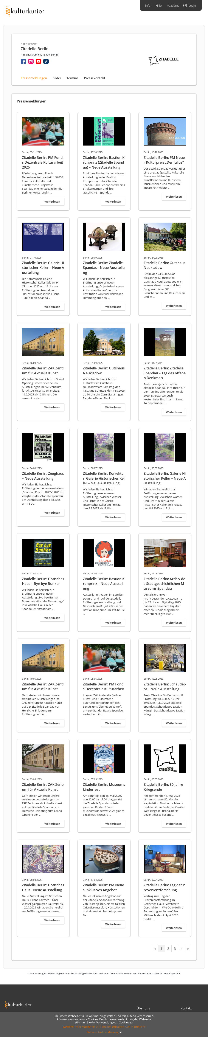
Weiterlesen (52, 201)
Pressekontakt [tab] (94, 78)
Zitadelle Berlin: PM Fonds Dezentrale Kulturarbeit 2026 (42, 162)
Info (147, 5)
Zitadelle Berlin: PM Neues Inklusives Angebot (103, 887)
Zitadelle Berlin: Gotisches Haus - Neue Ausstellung (43, 887)
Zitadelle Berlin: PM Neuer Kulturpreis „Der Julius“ (164, 160)
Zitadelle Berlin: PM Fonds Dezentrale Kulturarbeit (103, 686)
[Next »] (188, 948)
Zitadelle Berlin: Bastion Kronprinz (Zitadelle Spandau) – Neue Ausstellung (103, 162)
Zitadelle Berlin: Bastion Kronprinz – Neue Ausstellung (103, 584)
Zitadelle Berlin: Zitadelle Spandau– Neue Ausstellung (104, 267)
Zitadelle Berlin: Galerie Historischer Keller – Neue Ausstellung (43, 267)
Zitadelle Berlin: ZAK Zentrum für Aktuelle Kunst (43, 370)
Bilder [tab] (57, 78)
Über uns (143, 1008)
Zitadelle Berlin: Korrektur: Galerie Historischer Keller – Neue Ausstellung (103, 478)
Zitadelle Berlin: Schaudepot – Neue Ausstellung (165, 686)
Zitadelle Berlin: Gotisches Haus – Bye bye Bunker (43, 581)
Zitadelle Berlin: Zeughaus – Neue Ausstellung (43, 476)
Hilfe (159, 5)
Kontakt (186, 1008)
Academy (173, 5)
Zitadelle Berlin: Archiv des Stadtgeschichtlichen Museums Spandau (164, 584)
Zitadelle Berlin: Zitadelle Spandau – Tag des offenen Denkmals (165, 373)
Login (192, 5)
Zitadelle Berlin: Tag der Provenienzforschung (164, 887)
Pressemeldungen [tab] (34, 78)
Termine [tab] (73, 78)
